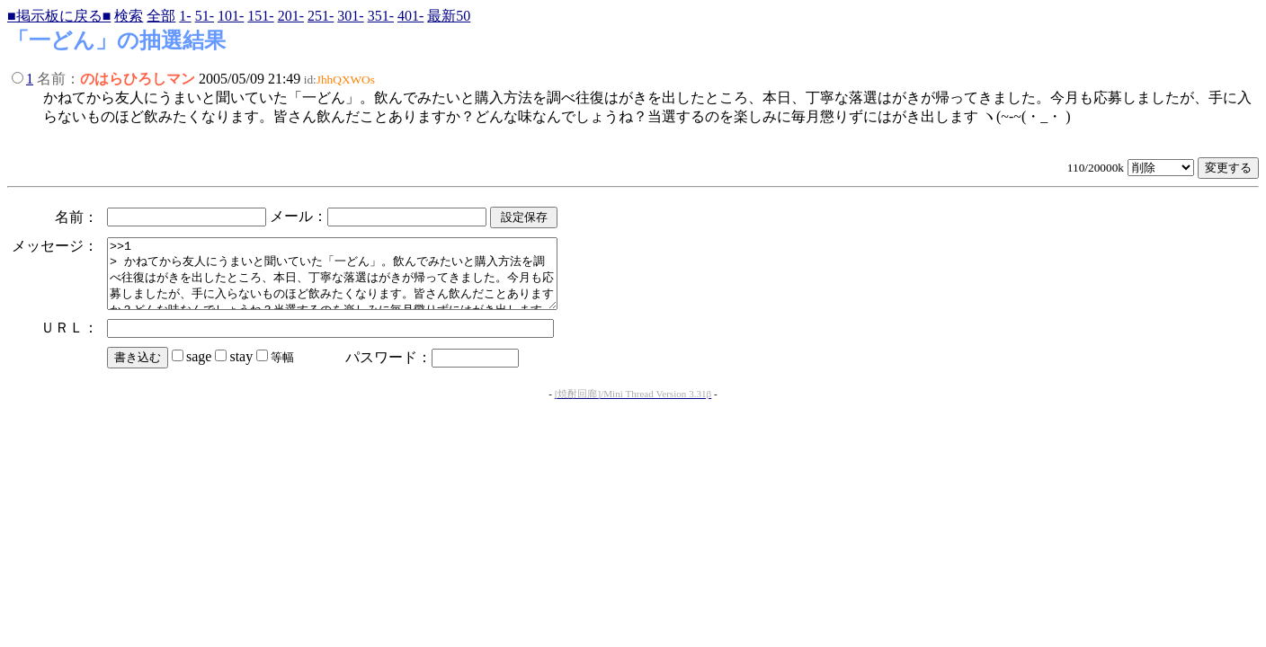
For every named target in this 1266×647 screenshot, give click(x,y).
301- (350, 15)
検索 (128, 15)
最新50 (448, 15)
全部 (161, 15)
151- (260, 15)
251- (321, 15)
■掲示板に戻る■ (59, 15)
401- (410, 15)
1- (185, 15)
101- (231, 15)
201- (291, 15)
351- (381, 15)
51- (204, 15)
